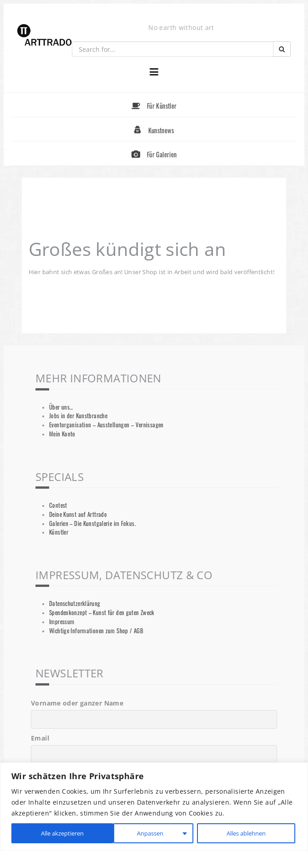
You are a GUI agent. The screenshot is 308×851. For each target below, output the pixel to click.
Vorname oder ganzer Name (77, 703)
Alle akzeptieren (245, 833)
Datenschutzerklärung (75, 603)
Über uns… (61, 407)
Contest (58, 505)
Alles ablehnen (141, 833)
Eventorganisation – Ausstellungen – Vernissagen (106, 424)
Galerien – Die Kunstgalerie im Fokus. (92, 523)
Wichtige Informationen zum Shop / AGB (96, 630)
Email (40, 738)
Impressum (61, 621)
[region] (154, 806)
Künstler (58, 532)
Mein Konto (62, 434)
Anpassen (47, 833)
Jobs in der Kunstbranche (78, 415)
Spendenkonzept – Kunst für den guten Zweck (102, 612)
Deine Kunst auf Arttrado (78, 514)
